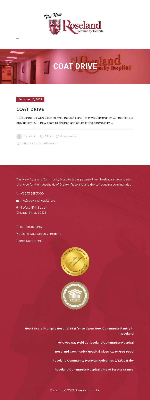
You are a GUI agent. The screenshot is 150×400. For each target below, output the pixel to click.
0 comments (66, 136)
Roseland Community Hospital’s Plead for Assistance (94, 369)
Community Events (46, 143)
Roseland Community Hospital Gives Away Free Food (94, 351)
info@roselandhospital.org (37, 200)
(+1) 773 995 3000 (31, 193)
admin (32, 136)
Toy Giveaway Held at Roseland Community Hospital (95, 342)
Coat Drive (30, 109)
